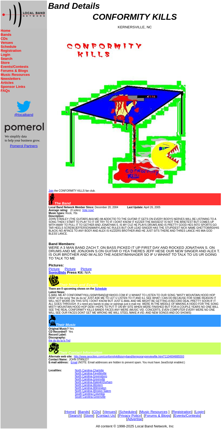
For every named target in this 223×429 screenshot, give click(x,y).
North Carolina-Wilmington (90, 388)
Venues (7, 43)
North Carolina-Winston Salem (93, 390)
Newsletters (11, 79)
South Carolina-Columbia (90, 393)
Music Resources (15, 75)
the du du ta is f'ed (59, 340)
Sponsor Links (13, 87)
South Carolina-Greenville (90, 396)
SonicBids (57, 272)
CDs (4, 39)
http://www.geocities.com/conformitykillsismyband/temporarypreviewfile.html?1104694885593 (129, 356)
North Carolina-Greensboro (91, 376)
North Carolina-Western (89, 385)
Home (5, 31)
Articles (7, 83)
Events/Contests (14, 67)
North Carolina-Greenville (90, 379)
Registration (11, 51)
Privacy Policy (130, 416)
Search (6, 59)
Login (5, 55)
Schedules (128, 412)
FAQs (5, 91)
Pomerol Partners (24, 146)
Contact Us (106, 416)
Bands (6, 35)
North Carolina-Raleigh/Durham (93, 382)
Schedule (8, 47)
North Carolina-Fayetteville (90, 373)
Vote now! (88, 210)
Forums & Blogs (14, 71)
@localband (23, 115)
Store (5, 63)
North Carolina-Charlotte (89, 370)
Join (51, 190)
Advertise (134, 419)
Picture (54, 269)
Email (74, 362)
